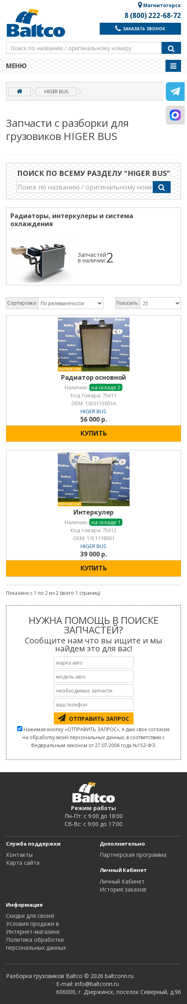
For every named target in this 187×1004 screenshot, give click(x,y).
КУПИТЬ (94, 433)
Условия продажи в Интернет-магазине (33, 927)
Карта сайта (22, 862)
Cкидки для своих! (30, 915)
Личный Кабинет (122, 881)
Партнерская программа (133, 854)
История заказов (123, 889)
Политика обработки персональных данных (36, 943)
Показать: (127, 303)
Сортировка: (22, 303)
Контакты (19, 854)
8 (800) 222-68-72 (152, 16)
